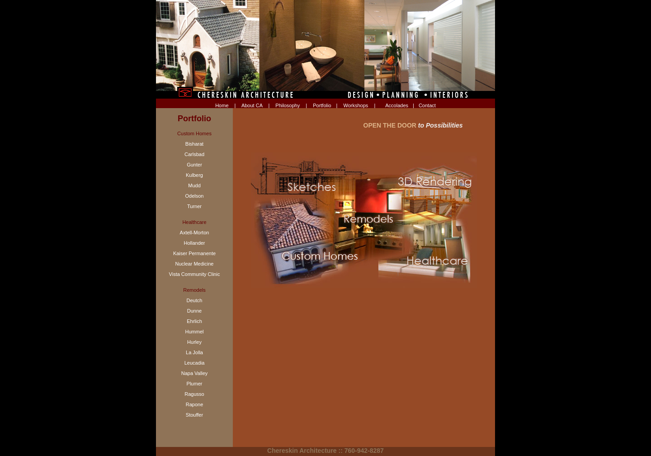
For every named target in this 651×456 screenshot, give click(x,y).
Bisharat (194, 144)
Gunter (194, 164)
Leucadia (194, 363)
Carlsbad (194, 154)
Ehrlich (194, 321)
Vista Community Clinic (194, 274)
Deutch (195, 300)
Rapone (194, 404)
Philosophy (287, 105)
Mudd (194, 185)
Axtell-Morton (194, 232)
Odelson (194, 196)
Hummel (194, 331)
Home (221, 105)
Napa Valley (194, 373)
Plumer (195, 383)
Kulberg (194, 175)
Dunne (194, 311)
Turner (194, 206)
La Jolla (194, 352)
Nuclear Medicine (194, 263)
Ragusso (194, 394)
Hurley (194, 342)
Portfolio (322, 105)
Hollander (194, 243)
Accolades (396, 105)
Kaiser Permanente (194, 253)
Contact (427, 105)
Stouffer (194, 415)
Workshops (356, 105)
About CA (251, 105)
